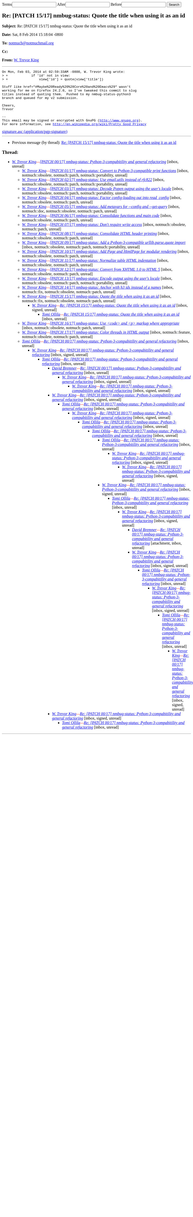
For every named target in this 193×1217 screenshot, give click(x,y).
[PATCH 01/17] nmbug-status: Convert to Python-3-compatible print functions (113, 182)
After (61, 4)
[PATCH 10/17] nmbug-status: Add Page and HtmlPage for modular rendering (113, 263)
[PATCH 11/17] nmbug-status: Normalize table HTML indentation (103, 272)
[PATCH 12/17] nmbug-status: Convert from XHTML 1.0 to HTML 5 (105, 281)
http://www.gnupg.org (119, 130)
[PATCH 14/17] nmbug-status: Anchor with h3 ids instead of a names (105, 298)
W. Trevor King (26, 60)
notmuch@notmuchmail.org (31, 43)
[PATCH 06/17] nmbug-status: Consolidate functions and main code (105, 227)
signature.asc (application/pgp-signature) (34, 143)
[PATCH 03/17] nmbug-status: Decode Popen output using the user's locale (110, 200)
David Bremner (64, 379)
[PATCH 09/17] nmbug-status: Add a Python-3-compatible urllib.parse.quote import (117, 254)
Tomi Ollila (51, 325)
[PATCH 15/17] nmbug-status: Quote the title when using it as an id (104, 307)
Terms (7, 4)
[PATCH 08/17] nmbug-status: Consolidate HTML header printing (103, 245)
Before (116, 4)
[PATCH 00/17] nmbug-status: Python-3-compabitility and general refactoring (103, 173)
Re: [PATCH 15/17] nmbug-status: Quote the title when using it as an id (118, 154)
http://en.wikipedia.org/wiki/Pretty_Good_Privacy (99, 135)
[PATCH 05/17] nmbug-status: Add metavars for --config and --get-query (108, 218)
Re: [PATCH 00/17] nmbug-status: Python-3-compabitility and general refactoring (110, 352)
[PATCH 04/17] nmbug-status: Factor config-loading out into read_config (109, 209)
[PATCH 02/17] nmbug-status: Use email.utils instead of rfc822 (101, 191)
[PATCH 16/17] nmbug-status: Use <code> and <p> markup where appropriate (114, 334)
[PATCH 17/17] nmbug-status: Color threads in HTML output (99, 343)
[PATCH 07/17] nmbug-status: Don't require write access (96, 236)
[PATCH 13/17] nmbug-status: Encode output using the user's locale (105, 289)
